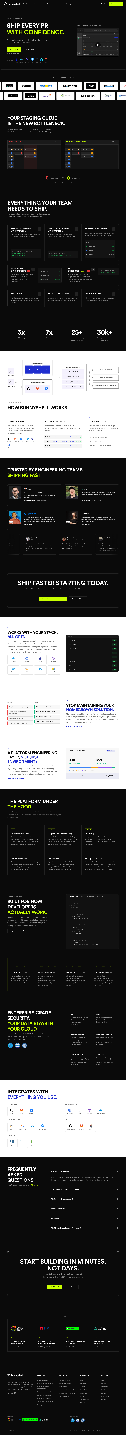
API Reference (84, 1403)
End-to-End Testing (64, 1380)
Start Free (14, 49)
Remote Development (44, 1395)
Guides (82, 1396)
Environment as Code (44, 1398)
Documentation (85, 1399)
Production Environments (66, 1390)
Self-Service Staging (65, 1383)
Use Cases (34, 4)
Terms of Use (85, 1430)
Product (26, 4)
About (103, 1380)
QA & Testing (63, 1386)
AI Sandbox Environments (45, 1401)
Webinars (83, 1383)
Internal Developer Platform (46, 1392)
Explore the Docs (17, 931)
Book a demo (116, 4)
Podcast (82, 1386)
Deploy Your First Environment (53, 599)
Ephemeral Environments (45, 1383)
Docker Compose (73, 896)
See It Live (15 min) (78, 599)
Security (103, 1399)
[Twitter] (8, 1393)
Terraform (100, 896)
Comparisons (84, 1393)
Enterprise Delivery (65, 1396)
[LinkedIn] (15, 1393)
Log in (103, 4)
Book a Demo (30, 49)
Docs (42, 4)
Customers (104, 1386)
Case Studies (84, 1390)
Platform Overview (43, 1380)
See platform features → (15, 778)
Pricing (68, 4)
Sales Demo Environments (67, 1393)
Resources (60, 4)
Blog (81, 1380)
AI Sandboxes (50, 4)
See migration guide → (74, 726)
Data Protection (96, 1430)
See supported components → (17, 679)
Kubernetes (90, 896)
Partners (103, 1383)
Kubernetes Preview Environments (43, 1387)
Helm (82, 896)
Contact (103, 1393)
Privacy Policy (74, 1430)
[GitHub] (12, 1393)
